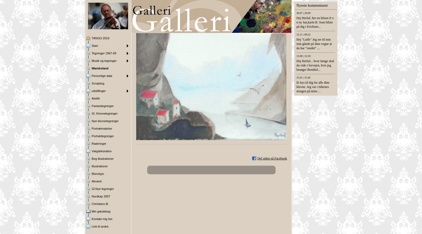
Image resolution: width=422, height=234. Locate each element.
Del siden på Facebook (272, 158)
